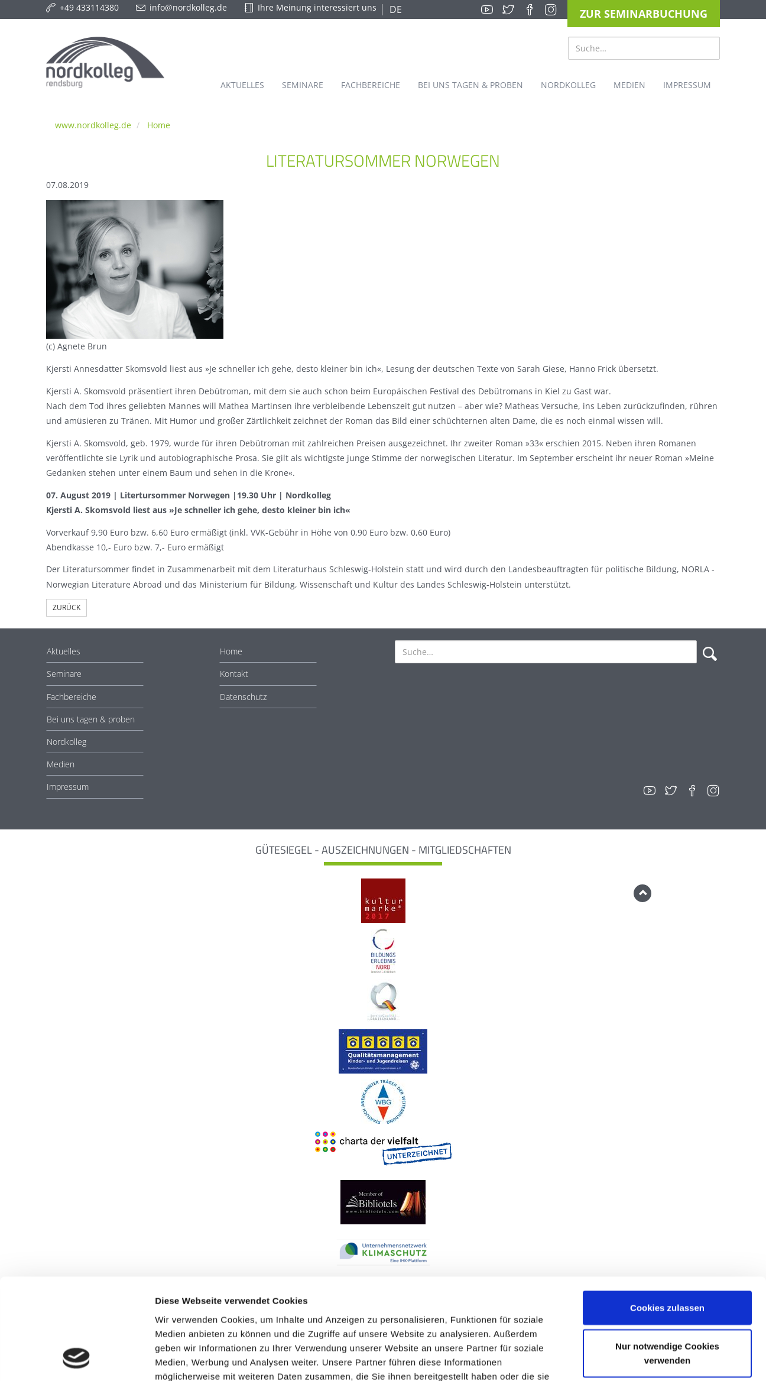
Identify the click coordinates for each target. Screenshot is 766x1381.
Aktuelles (63, 651)
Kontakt (234, 673)
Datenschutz (243, 696)
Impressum (68, 786)
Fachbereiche (71, 696)
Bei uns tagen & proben (91, 719)
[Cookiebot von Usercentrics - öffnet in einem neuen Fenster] (76, 1358)
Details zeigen (628, 1358)
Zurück (66, 607)
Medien (60, 764)
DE (394, 9)
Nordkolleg (66, 741)
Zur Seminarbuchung (643, 14)
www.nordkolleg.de (93, 125)
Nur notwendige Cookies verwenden (667, 1259)
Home (158, 125)
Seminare (64, 673)
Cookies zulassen (667, 1213)
